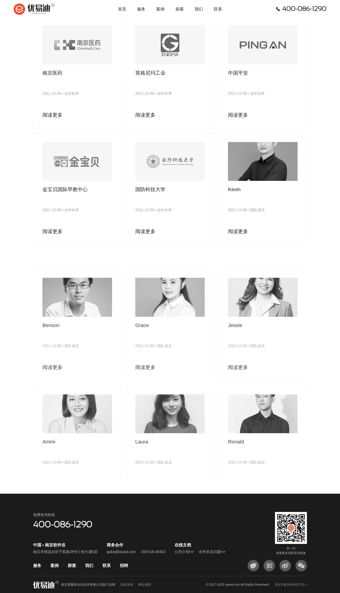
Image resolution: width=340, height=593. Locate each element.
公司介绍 (184, 552)
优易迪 (34, 9)
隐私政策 (127, 584)
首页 (122, 9)
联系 (218, 9)
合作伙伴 (71, 101)
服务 (141, 9)
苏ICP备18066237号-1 (291, 584)
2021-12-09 (51, 101)
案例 (160, 9)
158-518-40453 (153, 552)
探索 (179, 9)
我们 (199, 9)
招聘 (124, 565)
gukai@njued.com (121, 552)
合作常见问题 (212, 552)
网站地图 (144, 584)
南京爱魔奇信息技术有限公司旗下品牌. (106, 584)
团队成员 (257, 218)
